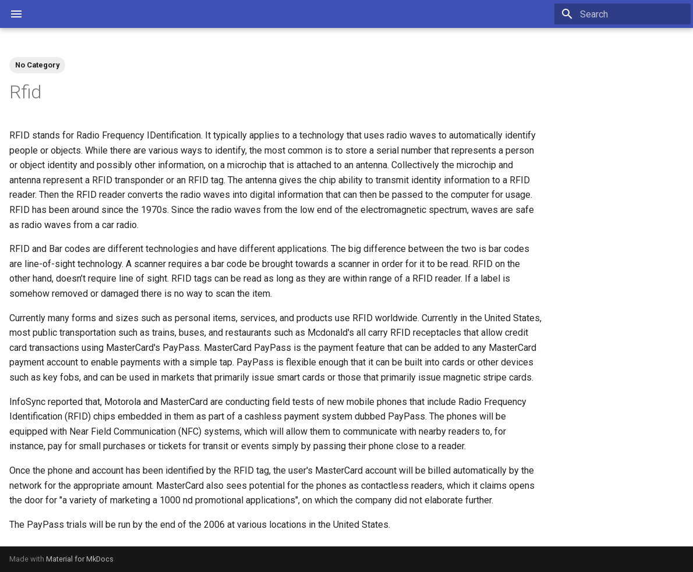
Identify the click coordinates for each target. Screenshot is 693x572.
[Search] (622, 13)
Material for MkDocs (80, 559)
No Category (37, 65)
